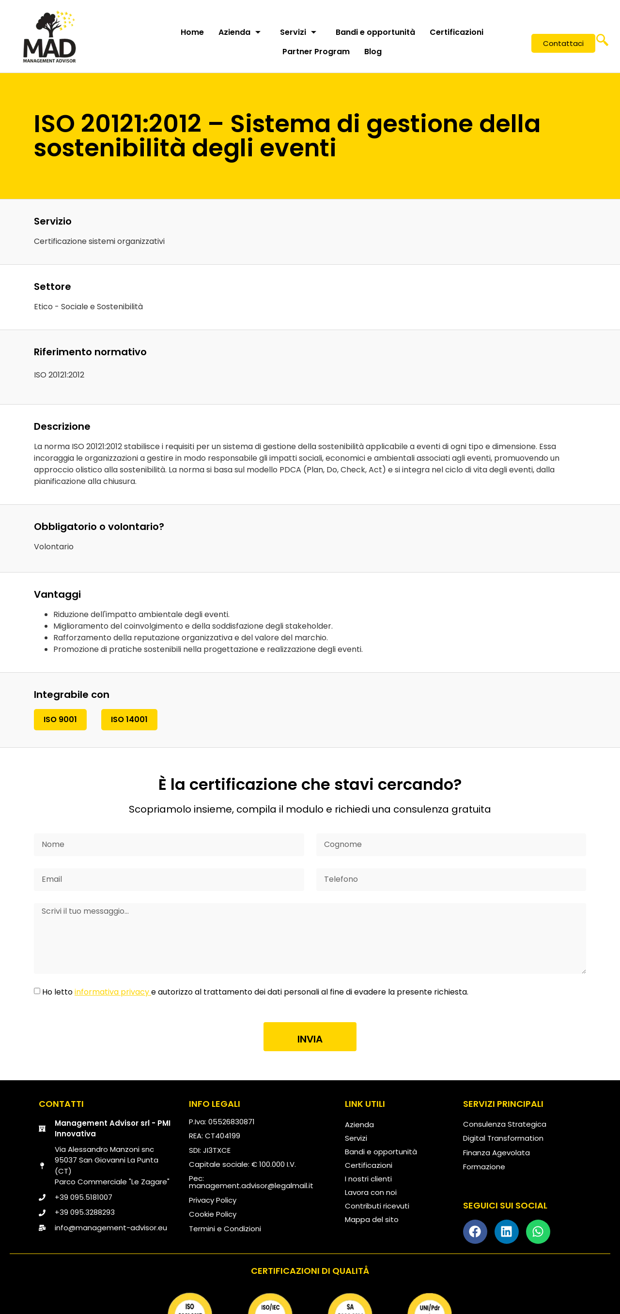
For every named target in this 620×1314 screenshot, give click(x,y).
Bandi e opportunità (375, 32)
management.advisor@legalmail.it (251, 1185)
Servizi (298, 32)
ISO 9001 (60, 719)
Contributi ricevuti (377, 1206)
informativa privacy (113, 991)
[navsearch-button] (602, 43)
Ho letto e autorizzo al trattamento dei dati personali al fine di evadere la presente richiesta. (255, 991)
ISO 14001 (129, 719)
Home (192, 32)
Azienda (239, 32)
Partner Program (316, 51)
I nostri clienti (368, 1179)
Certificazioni (456, 32)
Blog (373, 51)
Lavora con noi (371, 1192)
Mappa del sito (372, 1219)
